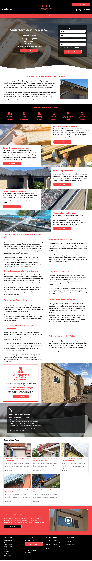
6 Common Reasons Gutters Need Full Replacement (16, 491)
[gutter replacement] (17, 481)
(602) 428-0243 (83, 10)
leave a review (20, 429)
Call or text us (31, 100)
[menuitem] (24, 16)
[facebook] (26, 548)
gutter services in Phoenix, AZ (69, 349)
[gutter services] (46, 450)
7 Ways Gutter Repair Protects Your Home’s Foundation (73, 459)
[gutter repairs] (17, 450)
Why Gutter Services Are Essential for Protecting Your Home (45, 459)
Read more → (8, 470)
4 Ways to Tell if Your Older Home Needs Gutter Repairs (17, 459)
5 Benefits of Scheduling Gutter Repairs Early (45, 491)
